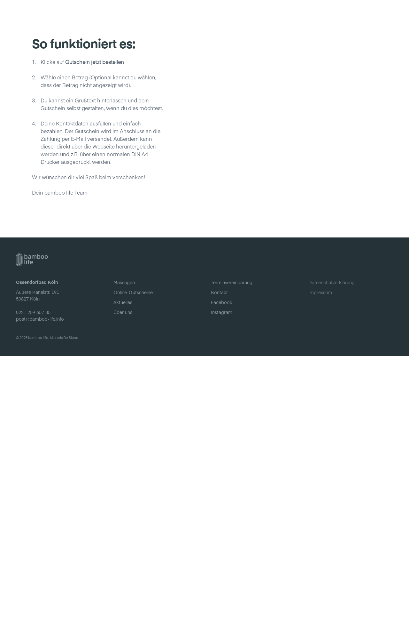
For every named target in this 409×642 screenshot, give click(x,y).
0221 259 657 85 (33, 597)
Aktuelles (173, 12)
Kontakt (323, 12)
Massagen (205, 12)
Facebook (221, 588)
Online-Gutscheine (250, 12)
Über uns (294, 12)
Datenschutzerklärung (331, 568)
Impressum (320, 578)
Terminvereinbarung (231, 568)
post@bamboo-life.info (40, 604)
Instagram (221, 598)
